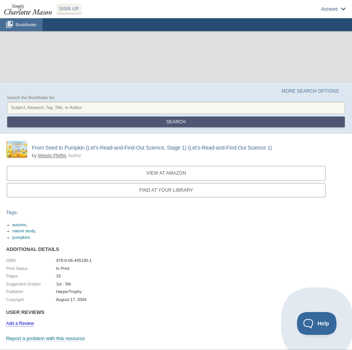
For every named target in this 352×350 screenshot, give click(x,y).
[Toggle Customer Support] (317, 323)
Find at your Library (166, 190)
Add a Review (20, 323)
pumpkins (21, 237)
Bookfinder (26, 24)
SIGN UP (69, 8)
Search (176, 122)
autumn (20, 224)
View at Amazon (166, 173)
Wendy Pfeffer (52, 155)
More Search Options (310, 91)
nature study (24, 231)
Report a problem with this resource (45, 338)
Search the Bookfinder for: (31, 97)
